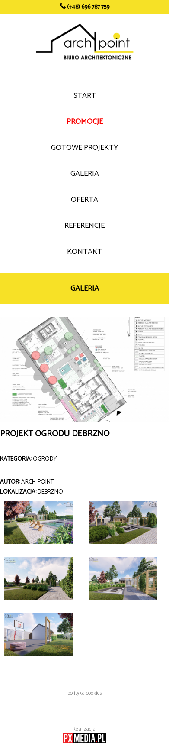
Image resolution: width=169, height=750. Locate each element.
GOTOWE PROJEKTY (84, 147)
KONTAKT (84, 251)
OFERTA (84, 199)
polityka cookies (84, 693)
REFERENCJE (84, 225)
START (84, 95)
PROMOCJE (85, 121)
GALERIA (84, 173)
